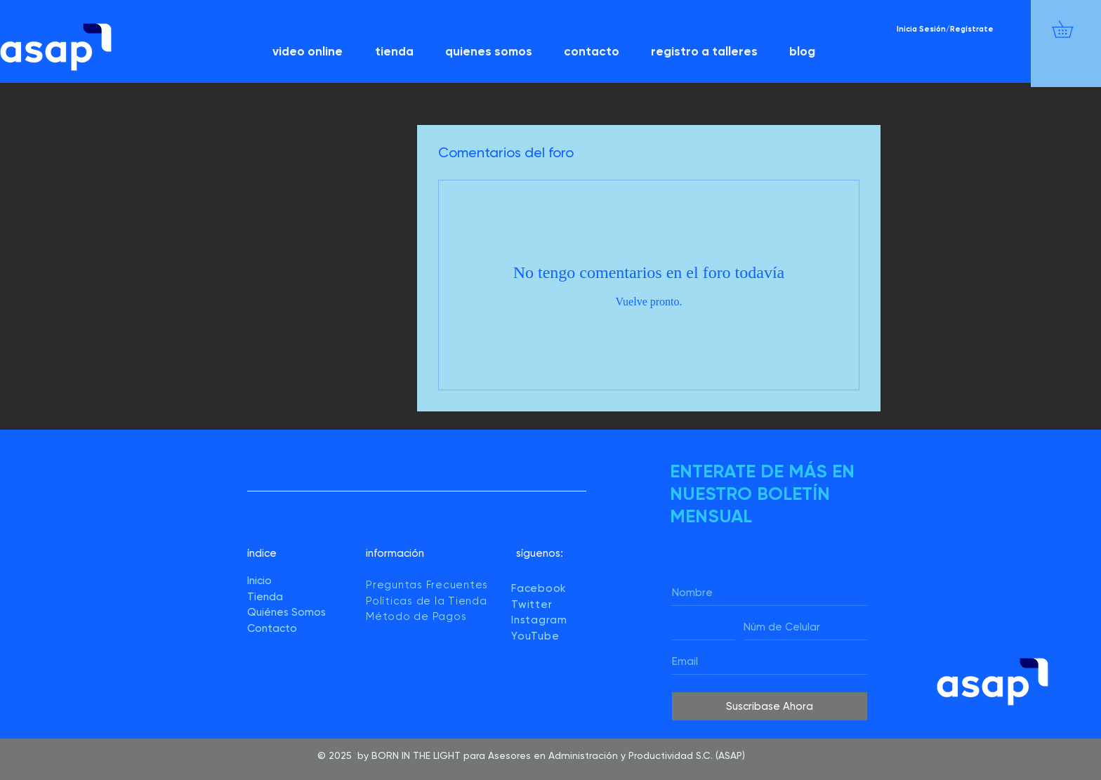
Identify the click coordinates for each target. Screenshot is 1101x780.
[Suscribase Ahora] (769, 706)
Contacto (272, 628)
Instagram (539, 620)
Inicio (259, 580)
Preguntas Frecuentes (427, 585)
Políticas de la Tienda (428, 601)
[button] (1071, 29)
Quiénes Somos (286, 612)
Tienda (265, 596)
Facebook (538, 588)
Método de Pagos (416, 616)
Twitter (531, 604)
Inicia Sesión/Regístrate (945, 29)
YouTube (535, 636)
